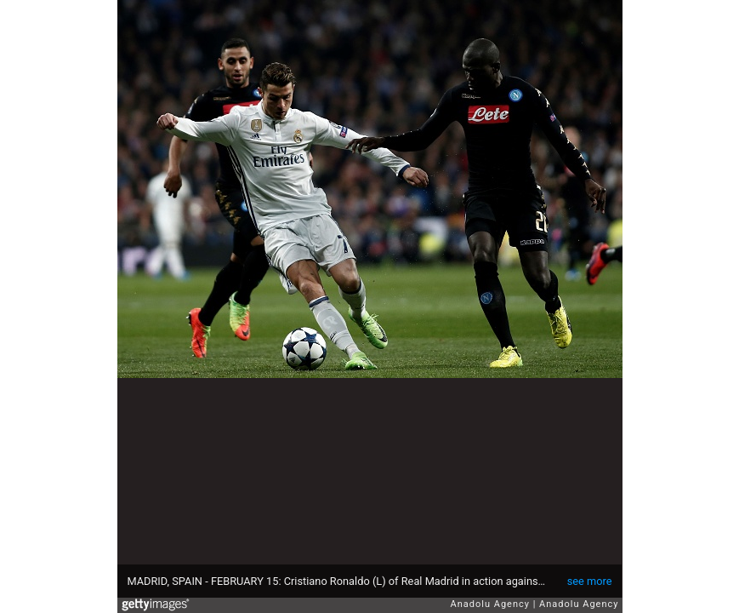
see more (589, 581)
